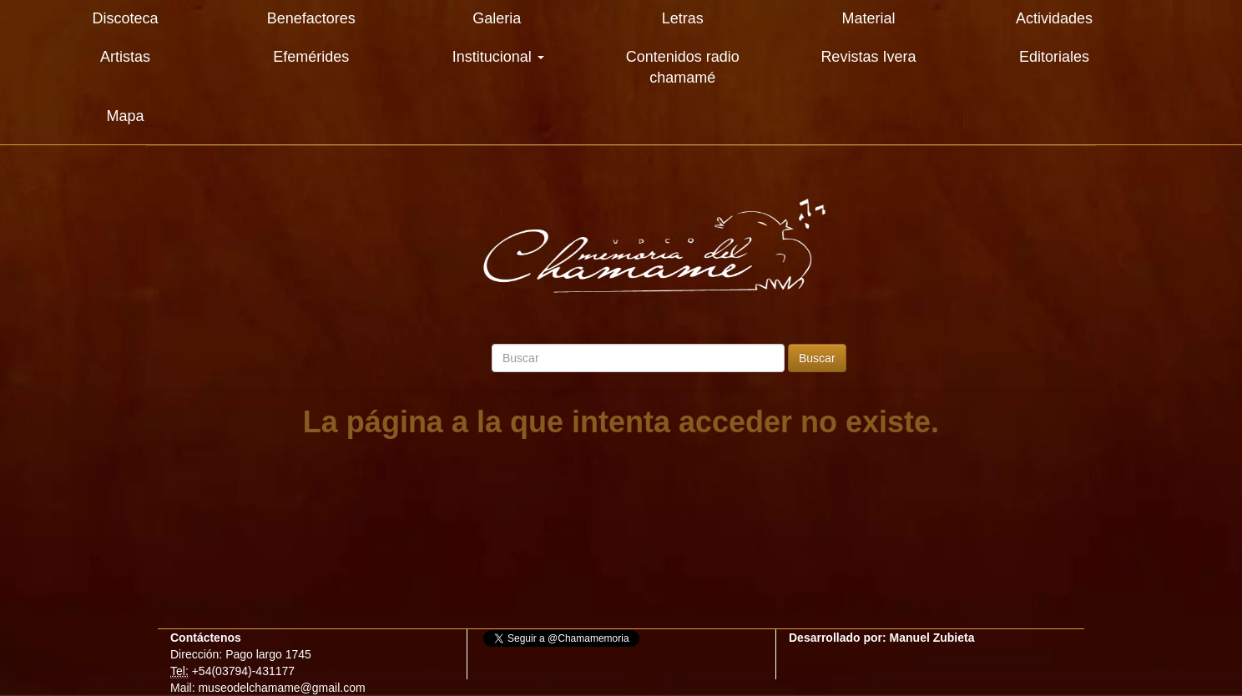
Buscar (817, 358)
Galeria (496, 18)
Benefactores (311, 18)
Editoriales (1054, 56)
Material (868, 18)
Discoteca (126, 18)
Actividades (1054, 18)
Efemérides (311, 56)
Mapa (125, 116)
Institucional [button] (498, 56)
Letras (683, 18)
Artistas (125, 56)
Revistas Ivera (868, 56)
